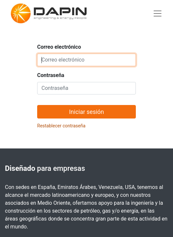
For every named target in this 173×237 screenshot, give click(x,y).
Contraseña (50, 75)
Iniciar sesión (86, 111)
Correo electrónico (59, 47)
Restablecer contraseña (61, 125)
